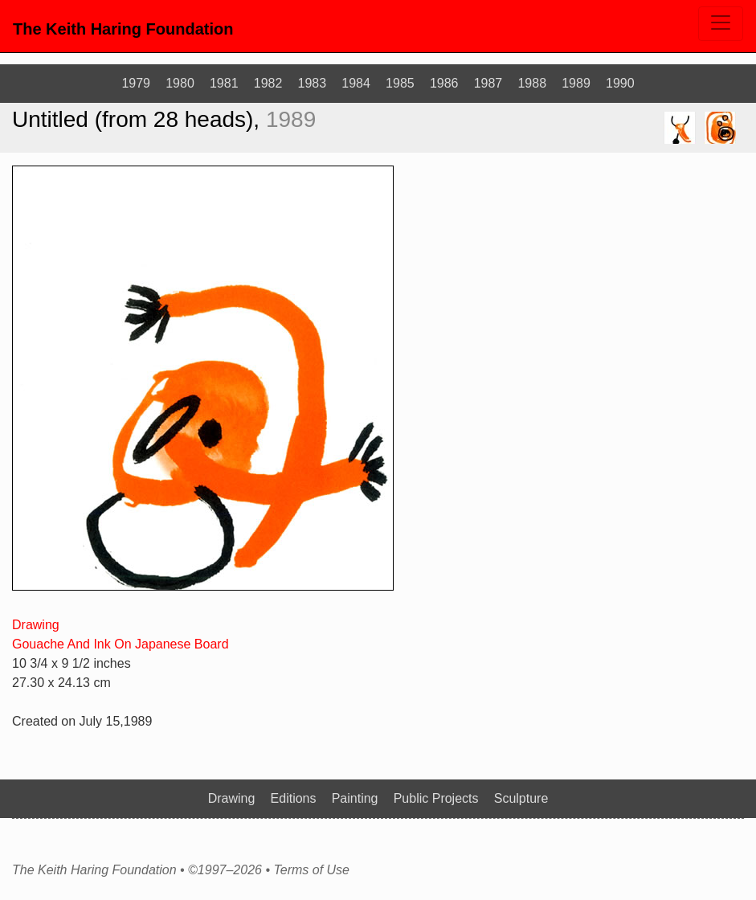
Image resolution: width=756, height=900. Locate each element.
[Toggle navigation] (720, 23)
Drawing (35, 625)
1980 (180, 83)
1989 (576, 83)
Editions (294, 798)
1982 (268, 83)
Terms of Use (311, 870)
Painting (355, 798)
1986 (444, 83)
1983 (312, 83)
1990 (620, 83)
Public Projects (436, 798)
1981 (224, 83)
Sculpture (521, 798)
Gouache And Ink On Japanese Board (120, 644)
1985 (400, 83)
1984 (355, 83)
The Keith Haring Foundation (123, 29)
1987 (488, 83)
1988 (531, 83)
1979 (135, 83)
